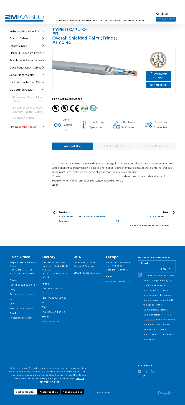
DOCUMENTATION (118, 21)
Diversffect (165, 393)
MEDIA (131, 21)
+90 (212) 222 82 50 (20, 284)
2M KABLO (24, 18)
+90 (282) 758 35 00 (53, 288)
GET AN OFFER (158, 85)
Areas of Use (72, 146)
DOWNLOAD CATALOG (160, 75)
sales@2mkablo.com (20, 317)
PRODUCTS (75, 21)
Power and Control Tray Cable (28, 99)
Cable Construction (114, 146)
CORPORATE (62, 21)
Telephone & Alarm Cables (25, 60)
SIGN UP (165, 269)
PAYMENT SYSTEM (166, 19)
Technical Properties (155, 146)
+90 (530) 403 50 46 (53, 312)
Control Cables (18, 38)
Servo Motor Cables (22, 74)
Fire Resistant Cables (22, 126)
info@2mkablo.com (52, 321)
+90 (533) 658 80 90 (21, 308)
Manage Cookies (72, 392)
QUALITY (97, 21)
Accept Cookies (49, 392)
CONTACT (141, 21)
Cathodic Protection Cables (26, 82)
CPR (106, 21)
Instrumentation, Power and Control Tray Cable (28, 109)
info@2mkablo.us (91, 273)
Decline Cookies (25, 392)
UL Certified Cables (21, 89)
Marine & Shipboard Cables (25, 52)
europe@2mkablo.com (118, 281)
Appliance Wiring (23, 117)
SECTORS (86, 21)
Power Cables (18, 45)
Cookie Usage (103, 392)
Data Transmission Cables (25, 67)
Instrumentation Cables (24, 31)
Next (146, 219)
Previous (85, 217)
